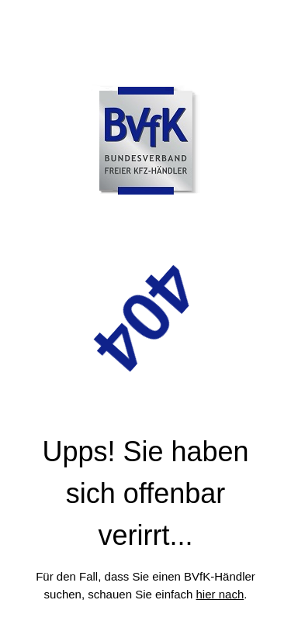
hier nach (220, 594)
